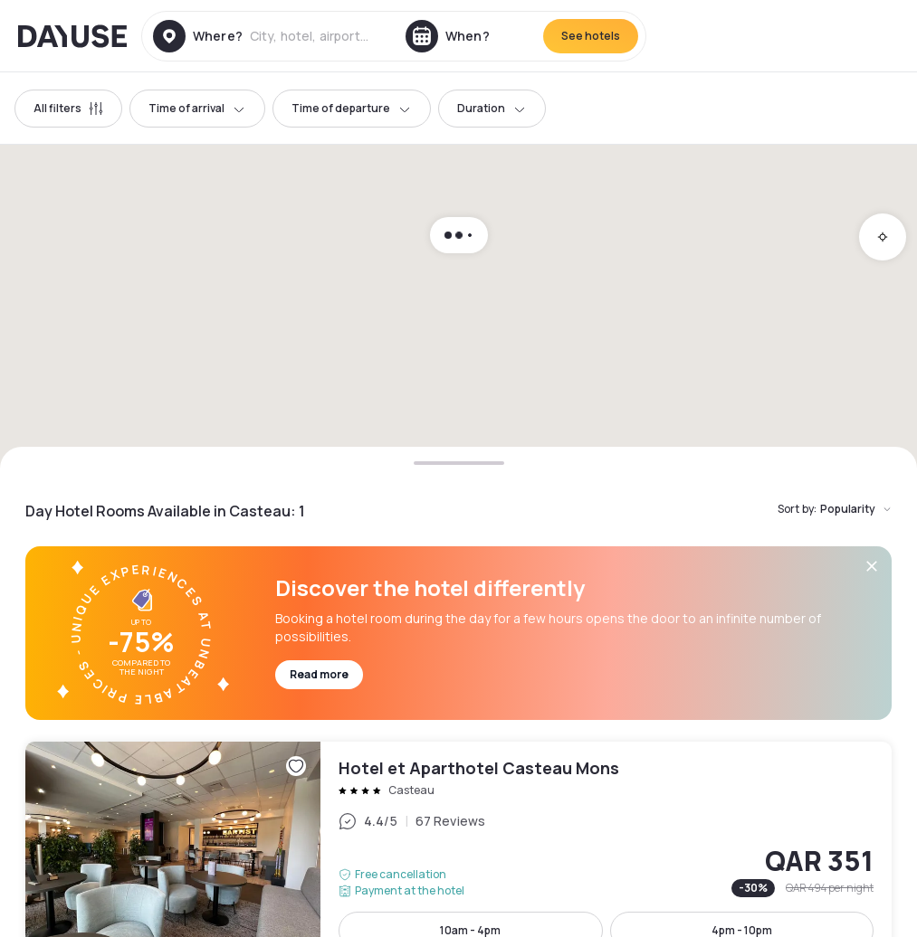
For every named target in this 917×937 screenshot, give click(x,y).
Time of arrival (197, 108)
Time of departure (351, 108)
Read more (319, 674)
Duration (492, 108)
